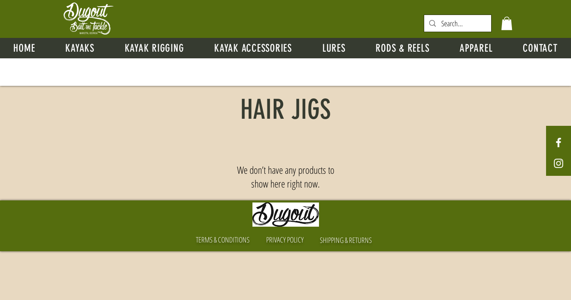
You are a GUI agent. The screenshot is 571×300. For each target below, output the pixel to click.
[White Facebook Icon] (558, 142)
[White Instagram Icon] (558, 163)
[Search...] (457, 23)
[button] (506, 23)
